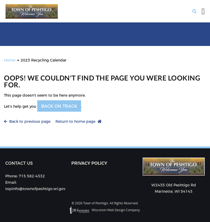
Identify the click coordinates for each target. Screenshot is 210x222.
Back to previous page (27, 121)
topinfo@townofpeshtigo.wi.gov (35, 188)
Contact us (19, 163)
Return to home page (78, 121)
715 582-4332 (32, 176)
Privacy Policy (89, 163)
